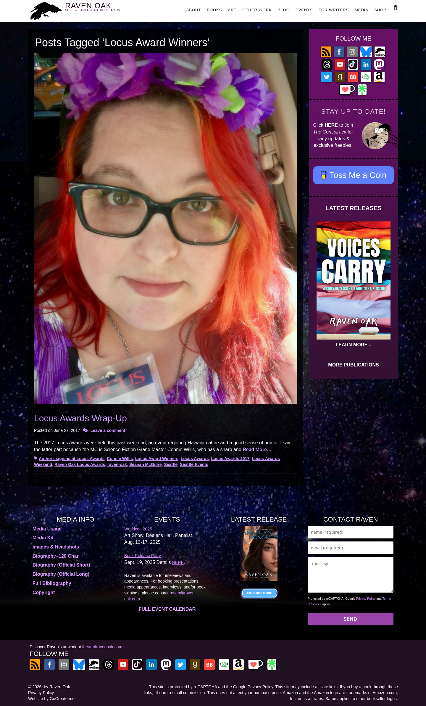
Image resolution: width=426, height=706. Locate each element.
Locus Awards (195, 458)
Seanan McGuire (145, 464)
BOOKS (214, 10)
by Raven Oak (57, 686)
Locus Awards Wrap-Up (80, 418)
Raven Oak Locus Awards (79, 464)
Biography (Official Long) (61, 574)
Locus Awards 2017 (230, 458)
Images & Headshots (56, 546)
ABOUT (193, 10)
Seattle (171, 464)
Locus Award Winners (156, 458)
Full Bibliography (52, 583)
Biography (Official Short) (61, 564)
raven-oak (117, 464)
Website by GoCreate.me (51, 698)
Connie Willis (120, 458)
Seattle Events (194, 464)
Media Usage (47, 528)
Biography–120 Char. (56, 556)
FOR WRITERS (334, 10)
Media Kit (43, 537)
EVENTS (304, 10)
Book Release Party (142, 555)
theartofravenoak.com (102, 646)
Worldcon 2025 (138, 529)
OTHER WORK (257, 10)
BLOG (284, 10)
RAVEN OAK (102, 9)
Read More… (257, 449)
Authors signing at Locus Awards (71, 458)
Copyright (44, 592)
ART (232, 10)
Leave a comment (108, 430)
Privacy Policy (365, 598)
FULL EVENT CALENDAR (167, 609)
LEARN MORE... (354, 344)
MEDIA (361, 10)
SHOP (380, 10)
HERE (331, 125)
